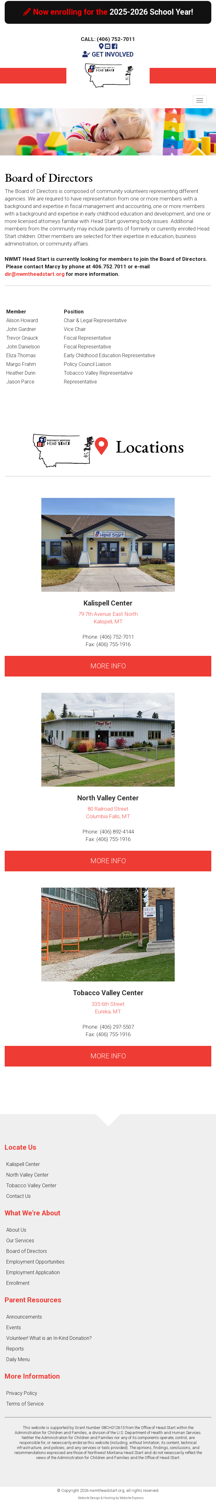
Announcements (24, 1317)
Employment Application (33, 1272)
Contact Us (18, 1196)
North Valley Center (27, 1175)
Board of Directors (26, 1251)
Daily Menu (18, 1359)
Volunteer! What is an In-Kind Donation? (49, 1338)
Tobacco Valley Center (31, 1185)
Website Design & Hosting (96, 1498)
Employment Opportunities (35, 1262)
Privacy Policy (21, 1393)
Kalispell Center (23, 1164)
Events (13, 1327)
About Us (16, 1230)
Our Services (20, 1241)
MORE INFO (108, 666)
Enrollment (17, 1283)
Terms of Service (25, 1404)
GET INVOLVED (108, 54)
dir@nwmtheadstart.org (34, 274)
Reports (15, 1349)
